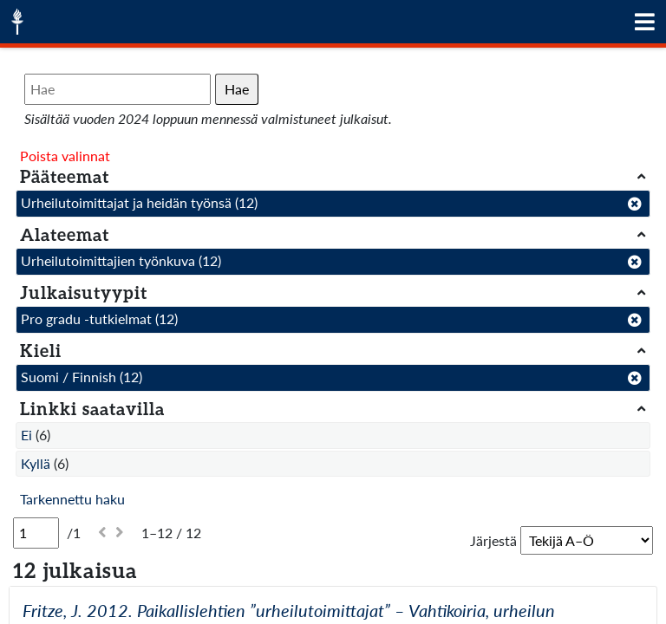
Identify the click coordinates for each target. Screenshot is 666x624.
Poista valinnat (65, 155)
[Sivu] (36, 533)
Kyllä (35, 463)
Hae (237, 89)
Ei (26, 434)
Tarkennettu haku (72, 499)
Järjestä (493, 540)
